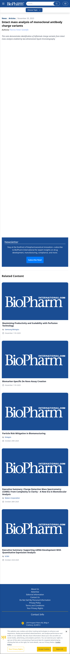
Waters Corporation (12, 498)
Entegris (8, 437)
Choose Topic (34, 10)
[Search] (39, 3)
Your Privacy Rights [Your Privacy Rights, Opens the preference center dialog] (16, 649)
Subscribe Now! (35, 260)
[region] (35, 641)
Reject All (59, 649)
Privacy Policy (35, 603)
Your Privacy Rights (35, 608)
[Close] (66, 631)
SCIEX (7, 556)
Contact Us (35, 597)
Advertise (35, 592)
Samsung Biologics (12, 329)
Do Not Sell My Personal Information (35, 600)
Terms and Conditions (35, 605)
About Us (35, 589)
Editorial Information (35, 594)
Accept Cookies (44, 649)
